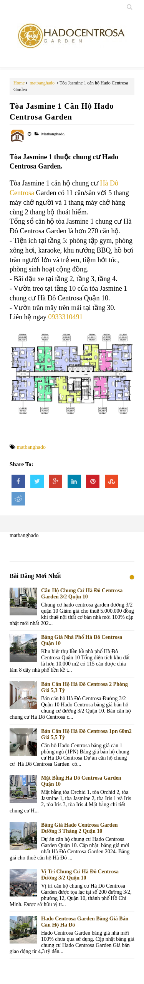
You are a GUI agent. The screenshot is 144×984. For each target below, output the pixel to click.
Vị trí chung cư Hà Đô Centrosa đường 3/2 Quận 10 (80, 875)
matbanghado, (53, 133)
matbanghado (42, 83)
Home (19, 83)
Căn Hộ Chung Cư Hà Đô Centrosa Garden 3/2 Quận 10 (81, 594)
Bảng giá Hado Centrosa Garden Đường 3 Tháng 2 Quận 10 (79, 828)
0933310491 (65, 317)
